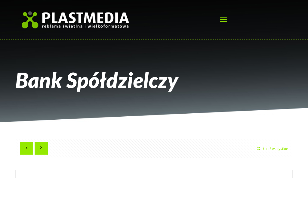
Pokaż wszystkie (272, 149)
